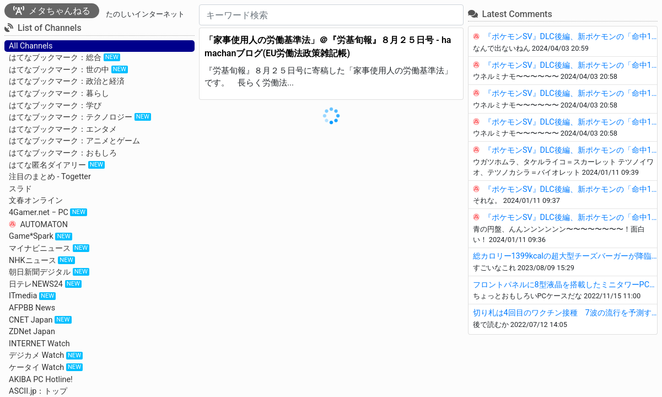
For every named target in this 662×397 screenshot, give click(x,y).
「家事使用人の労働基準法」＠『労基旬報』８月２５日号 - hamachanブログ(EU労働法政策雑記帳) (327, 46)
